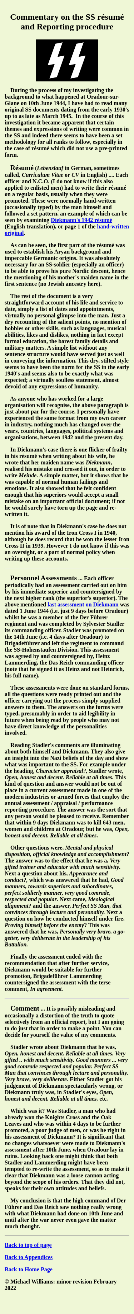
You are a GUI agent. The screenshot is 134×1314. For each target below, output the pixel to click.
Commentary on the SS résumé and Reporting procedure (67, 21)
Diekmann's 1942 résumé (81, 220)
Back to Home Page (29, 1269)
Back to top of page (28, 1245)
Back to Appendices (29, 1257)
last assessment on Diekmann (83, 604)
